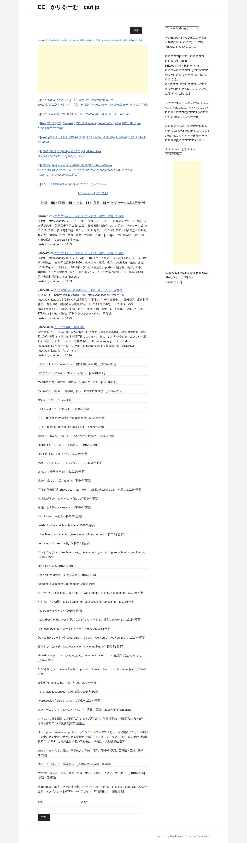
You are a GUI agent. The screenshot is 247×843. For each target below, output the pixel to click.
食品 (87, 40)
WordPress (176, 836)
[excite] (203, 272)
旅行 (141, 40)
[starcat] (169, 272)
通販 (82, 40)
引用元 (80, 723)
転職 (77, 40)
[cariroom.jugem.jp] (186, 272)
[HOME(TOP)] (173, 37)
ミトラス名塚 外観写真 (69, 327)
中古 (119, 40)
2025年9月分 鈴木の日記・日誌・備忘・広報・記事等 (88, 290)
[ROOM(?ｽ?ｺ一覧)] (194, 37)
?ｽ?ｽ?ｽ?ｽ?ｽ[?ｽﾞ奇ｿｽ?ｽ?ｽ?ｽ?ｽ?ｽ (184, 56)
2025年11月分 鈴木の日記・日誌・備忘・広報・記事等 (89, 253)
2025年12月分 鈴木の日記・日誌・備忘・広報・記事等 (89, 216)
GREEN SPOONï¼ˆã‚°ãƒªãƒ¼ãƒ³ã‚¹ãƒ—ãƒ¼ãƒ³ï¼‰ (73, 183)
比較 (93, 40)
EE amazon (86, 193)
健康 (114, 40)
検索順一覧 (57, 40)
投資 (66, 40)
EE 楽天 (101, 193)
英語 (136, 40)
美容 (103, 40)
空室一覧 (47, 40)
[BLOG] (198, 42)
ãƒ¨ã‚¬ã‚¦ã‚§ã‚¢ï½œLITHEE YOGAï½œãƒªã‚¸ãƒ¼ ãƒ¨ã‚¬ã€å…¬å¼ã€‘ (85, 113)
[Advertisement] (93, 69)
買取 (98, 40)
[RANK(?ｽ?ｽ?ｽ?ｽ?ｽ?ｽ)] (179, 42)
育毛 (125, 40)
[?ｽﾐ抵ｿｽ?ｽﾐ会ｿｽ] (186, 46)
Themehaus (203, 836)
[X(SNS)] (170, 46)
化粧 (109, 40)
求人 (71, 40)
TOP (40, 40)
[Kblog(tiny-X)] (173, 277)
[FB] (185, 277)
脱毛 (130, 40)
